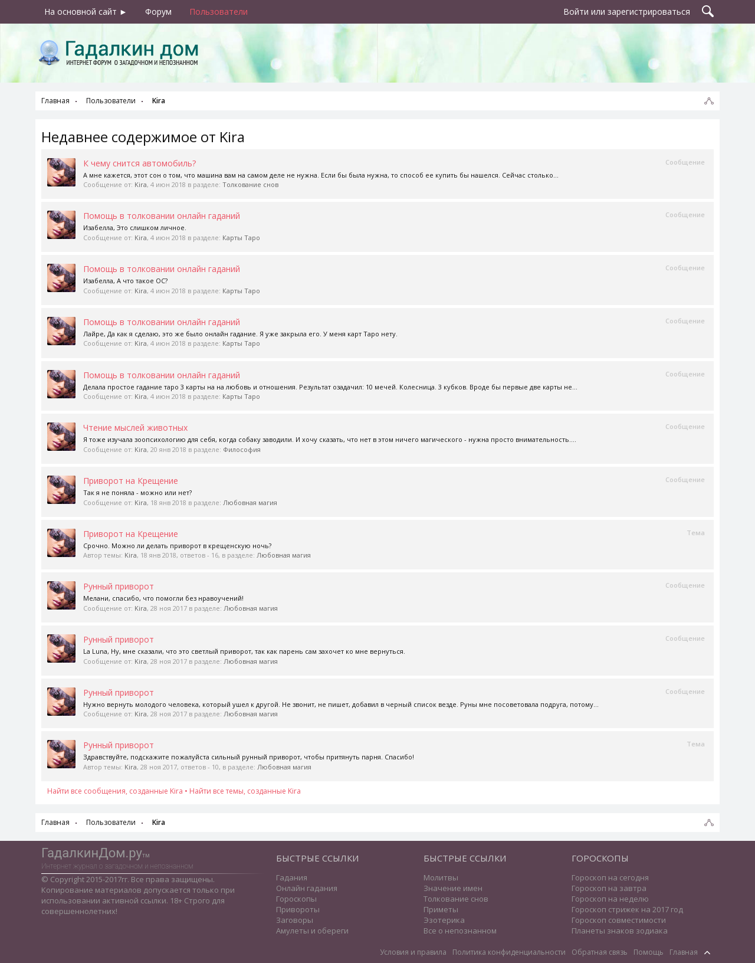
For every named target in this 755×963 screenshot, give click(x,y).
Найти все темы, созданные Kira (245, 791)
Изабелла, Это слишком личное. (134, 227)
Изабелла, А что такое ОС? (125, 280)
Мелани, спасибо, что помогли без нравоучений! (163, 598)
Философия (242, 449)
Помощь (648, 952)
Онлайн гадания (306, 888)
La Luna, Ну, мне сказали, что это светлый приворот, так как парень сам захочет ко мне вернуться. (244, 651)
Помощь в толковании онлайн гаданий (161, 215)
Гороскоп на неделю (610, 898)
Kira (140, 184)
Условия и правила (413, 952)
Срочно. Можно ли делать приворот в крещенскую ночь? (177, 545)
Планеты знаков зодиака (620, 930)
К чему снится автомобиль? (139, 163)
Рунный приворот (118, 586)
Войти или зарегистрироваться (626, 11)
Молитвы (441, 877)
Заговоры (294, 920)
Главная (683, 952)
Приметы (441, 909)
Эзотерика (444, 920)
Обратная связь (600, 952)
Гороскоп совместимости (619, 920)
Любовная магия (250, 502)
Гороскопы (296, 898)
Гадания (291, 877)
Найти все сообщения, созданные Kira (115, 791)
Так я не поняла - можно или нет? (137, 492)
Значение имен (453, 888)
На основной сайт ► (85, 11)
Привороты (298, 909)
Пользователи (218, 11)
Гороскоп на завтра (609, 888)
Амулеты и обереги (312, 930)
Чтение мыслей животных (135, 427)
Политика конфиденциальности (509, 952)
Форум (158, 11)
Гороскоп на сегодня (610, 877)
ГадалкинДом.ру (91, 853)
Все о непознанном (460, 930)
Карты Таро (241, 237)
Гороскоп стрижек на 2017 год (627, 909)
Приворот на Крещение (130, 480)
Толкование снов (250, 184)
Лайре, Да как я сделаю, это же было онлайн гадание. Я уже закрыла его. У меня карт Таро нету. (240, 333)
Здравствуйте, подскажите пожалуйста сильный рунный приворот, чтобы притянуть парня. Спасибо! (248, 756)
